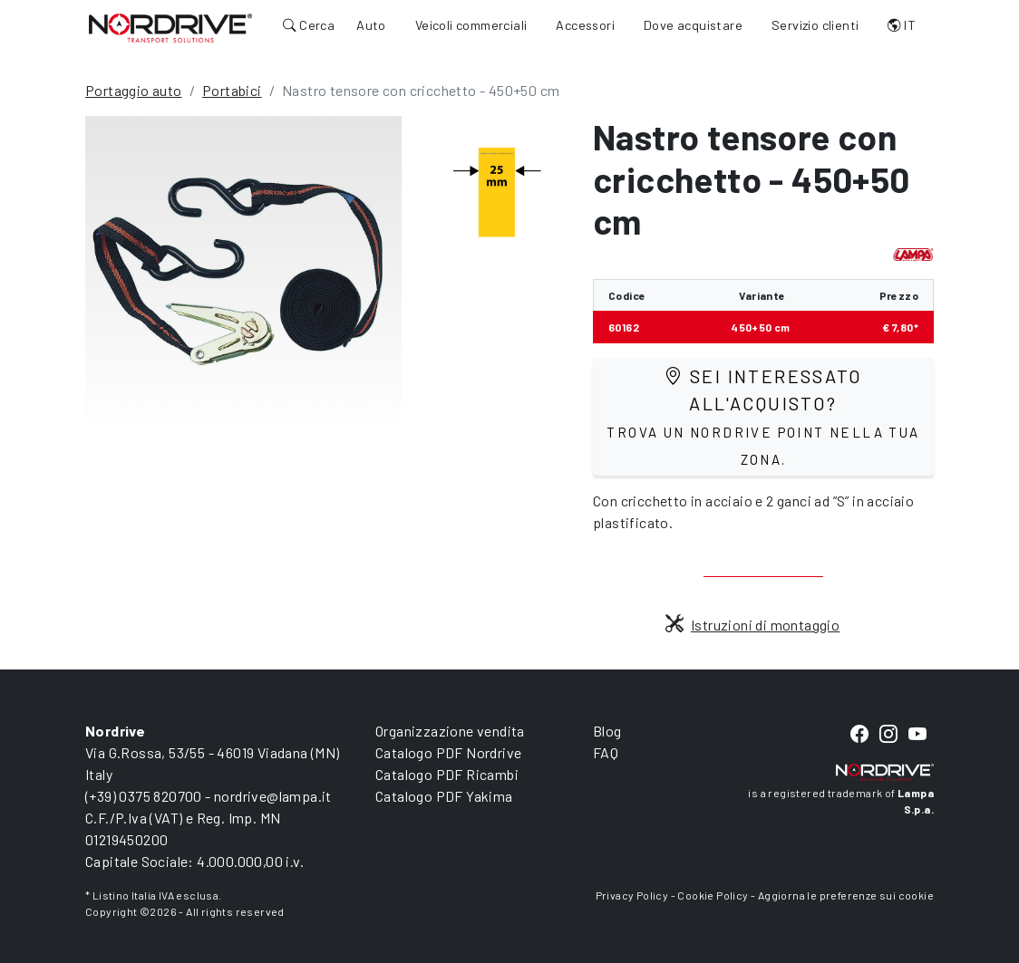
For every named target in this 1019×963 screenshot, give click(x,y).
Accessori (585, 25)
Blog (607, 730)
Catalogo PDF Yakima (444, 795)
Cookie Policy (712, 895)
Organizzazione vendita (450, 730)
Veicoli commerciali (471, 25)
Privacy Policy (632, 895)
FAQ (605, 752)
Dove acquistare (693, 25)
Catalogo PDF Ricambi (447, 774)
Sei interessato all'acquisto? (763, 416)
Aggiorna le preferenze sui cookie (846, 895)
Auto (371, 25)
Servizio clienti (815, 25)
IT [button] (902, 25)
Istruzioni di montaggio (752, 624)
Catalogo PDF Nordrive (448, 752)
